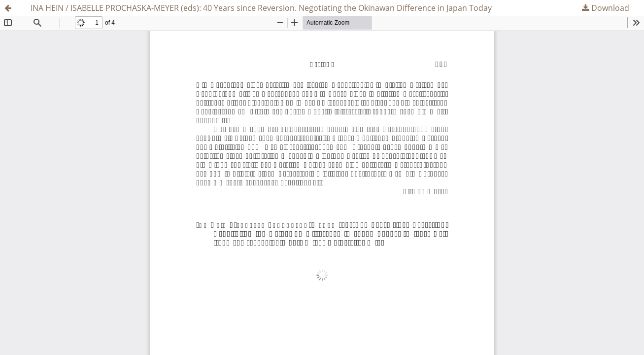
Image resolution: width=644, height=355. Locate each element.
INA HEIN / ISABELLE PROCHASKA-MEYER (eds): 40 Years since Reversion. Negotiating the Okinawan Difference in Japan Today (261, 7)
